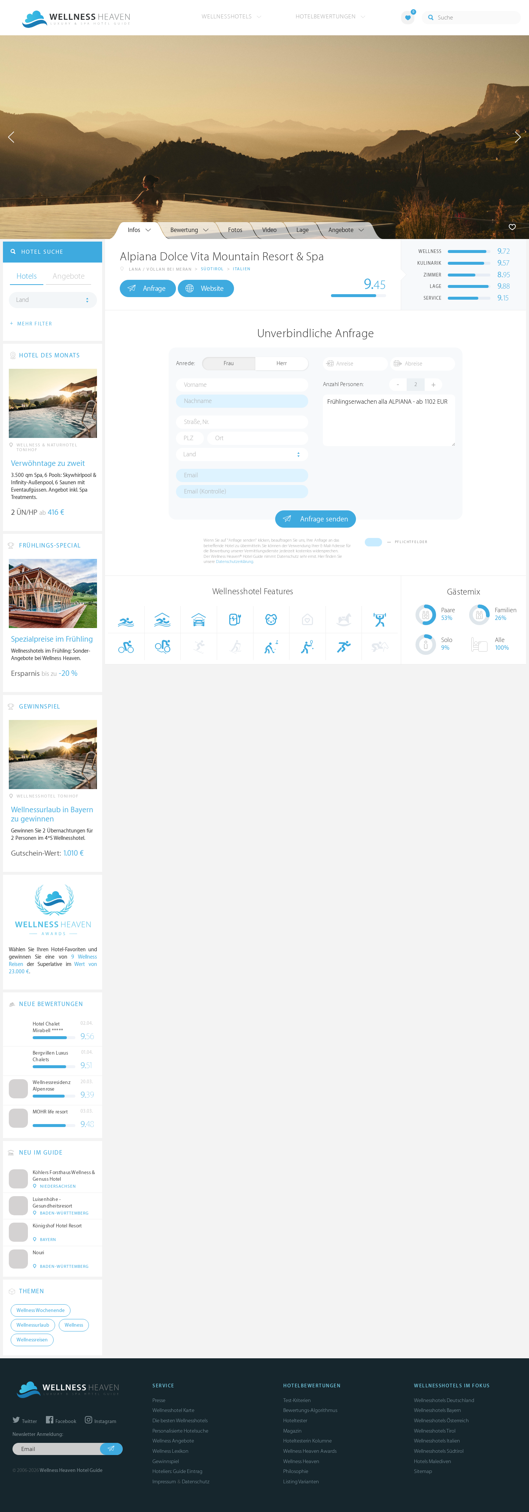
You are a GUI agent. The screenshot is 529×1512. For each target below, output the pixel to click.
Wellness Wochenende (41, 1310)
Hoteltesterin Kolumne (307, 1441)
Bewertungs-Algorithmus (310, 1410)
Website (204, 288)
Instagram (100, 1421)
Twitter (24, 1421)
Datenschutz (195, 1482)
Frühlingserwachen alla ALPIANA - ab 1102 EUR (389, 420)
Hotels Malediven (432, 1461)
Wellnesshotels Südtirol (439, 1451)
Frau (229, 363)
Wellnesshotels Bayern (437, 1410)
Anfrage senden (315, 518)
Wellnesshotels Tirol (435, 1431)
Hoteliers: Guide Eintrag (177, 1471)
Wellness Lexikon (170, 1451)
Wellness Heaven (301, 1461)
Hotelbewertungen (331, 16)
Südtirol (212, 269)
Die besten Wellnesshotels (180, 1421)
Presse (158, 1400)
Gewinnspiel (165, 1461)
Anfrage (146, 288)
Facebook (61, 1421)
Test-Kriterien (297, 1400)
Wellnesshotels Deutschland (444, 1400)
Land (189, 454)
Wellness (74, 1325)
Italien (242, 269)
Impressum (164, 1482)
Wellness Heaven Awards (310, 1451)
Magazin (292, 1431)
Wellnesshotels (232, 16)
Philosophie (295, 1471)
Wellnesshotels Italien (437, 1441)
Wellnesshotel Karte (173, 1410)
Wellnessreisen (32, 1340)
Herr (282, 363)
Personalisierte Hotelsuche (180, 1431)
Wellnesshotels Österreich (441, 1421)
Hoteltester (295, 1421)
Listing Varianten (301, 1482)
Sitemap (423, 1471)
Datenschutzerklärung (234, 561)
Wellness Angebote (173, 1441)
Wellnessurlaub (33, 1325)
